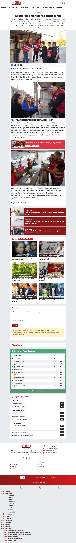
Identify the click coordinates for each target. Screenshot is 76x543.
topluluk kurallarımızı (28, 330)
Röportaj (7, 520)
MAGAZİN (59, 8)
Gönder (15, 325)
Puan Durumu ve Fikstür (51, 448)
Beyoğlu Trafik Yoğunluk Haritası (53, 447)
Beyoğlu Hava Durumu (50, 445)
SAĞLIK (45, 8)
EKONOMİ (24, 8)
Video (6, 516)
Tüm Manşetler (48, 450)
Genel (12, 463)
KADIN (12, 468)
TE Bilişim (42, 482)
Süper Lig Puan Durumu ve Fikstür (18, 534)
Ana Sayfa (7, 491)
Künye (6, 524)
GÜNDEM (4, 8)
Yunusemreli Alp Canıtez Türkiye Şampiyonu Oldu (49, 258)
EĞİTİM (38, 8)
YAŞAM (51, 8)
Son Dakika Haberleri (50, 452)
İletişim (7, 526)
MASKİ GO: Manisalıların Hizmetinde (50, 300)
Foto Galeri (8, 514)
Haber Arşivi (48, 454)
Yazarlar (7, 518)
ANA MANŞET (38, 13)
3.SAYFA (32, 8)
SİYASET (11, 8)
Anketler (7, 522)
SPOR (17, 8)
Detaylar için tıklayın (38, 391)
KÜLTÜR (40, 470)
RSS (22, 477)
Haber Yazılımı (35, 482)
